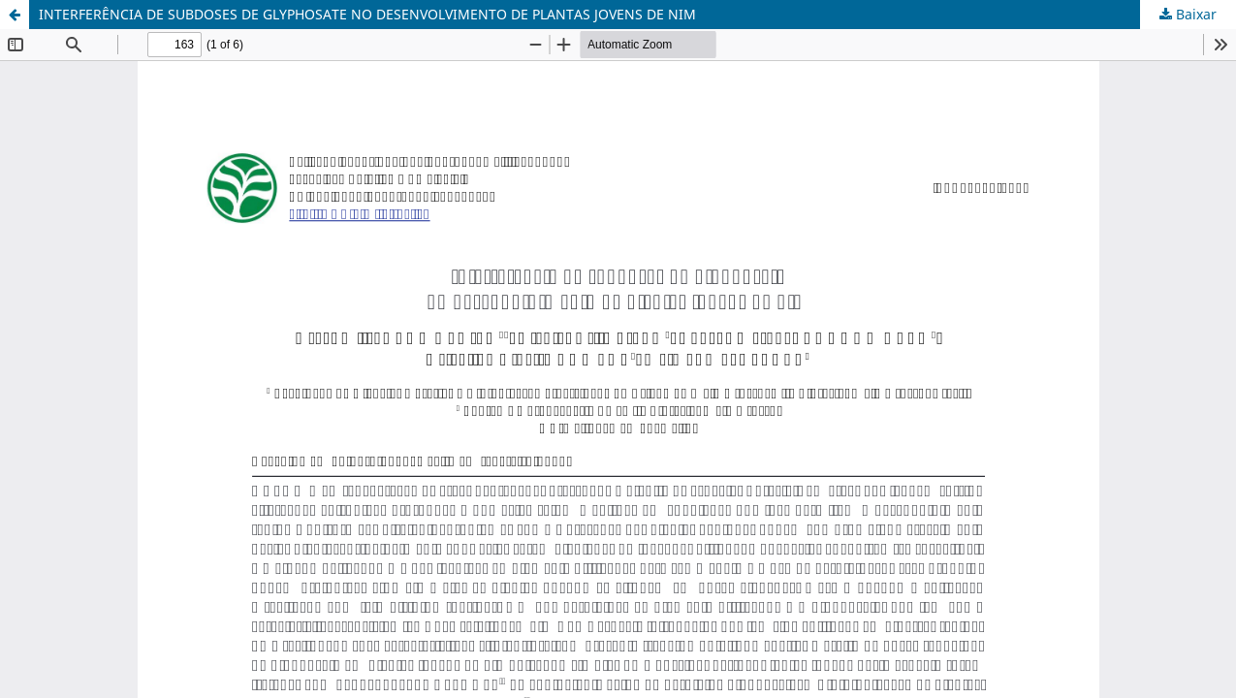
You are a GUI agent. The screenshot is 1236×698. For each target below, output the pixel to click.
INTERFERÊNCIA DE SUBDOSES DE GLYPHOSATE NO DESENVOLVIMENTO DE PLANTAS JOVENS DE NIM (367, 14)
